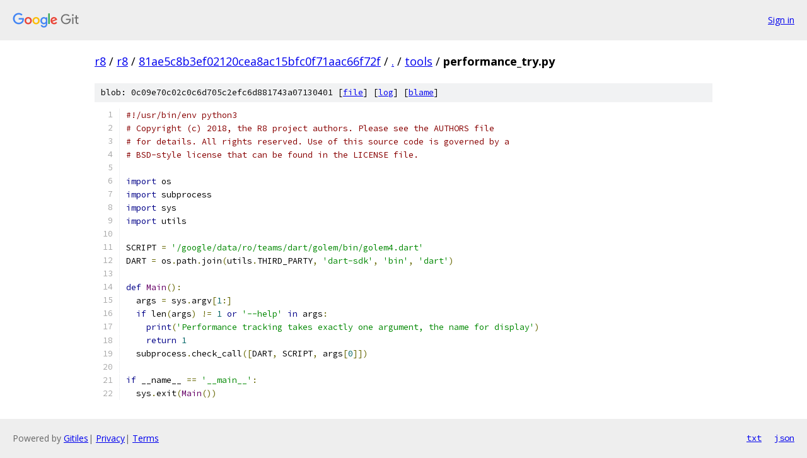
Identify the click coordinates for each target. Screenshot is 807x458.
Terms (145, 438)
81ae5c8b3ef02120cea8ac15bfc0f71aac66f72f (260, 61)
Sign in (781, 20)
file (353, 92)
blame (421, 92)
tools (419, 61)
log (385, 92)
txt (754, 437)
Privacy (110, 438)
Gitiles (76, 438)
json (784, 437)
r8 (100, 61)
